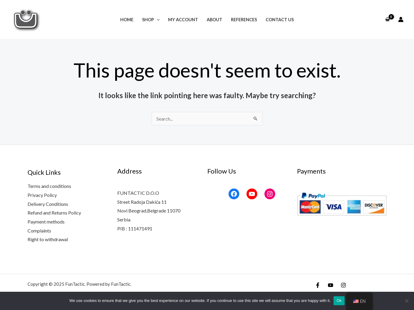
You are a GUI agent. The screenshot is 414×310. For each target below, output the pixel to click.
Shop (151, 19)
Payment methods (46, 221)
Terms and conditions (49, 186)
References (244, 19)
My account (183, 19)
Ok (339, 300)
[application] (157, 19)
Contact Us (280, 19)
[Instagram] (343, 285)
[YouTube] (330, 285)
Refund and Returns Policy (54, 212)
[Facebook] (317, 285)
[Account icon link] (401, 19)
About (214, 19)
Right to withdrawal (48, 239)
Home (126, 19)
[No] (407, 301)
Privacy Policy (42, 195)
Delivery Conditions (48, 204)
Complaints (39, 230)
